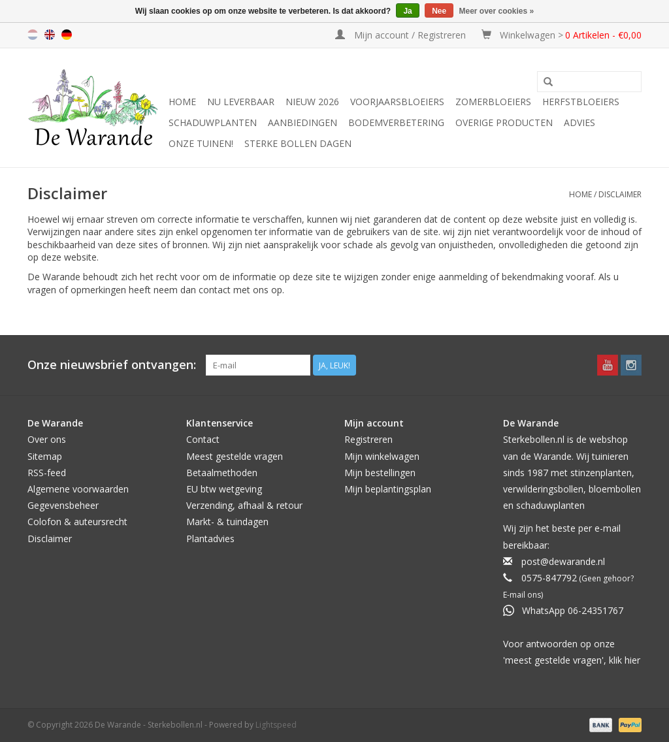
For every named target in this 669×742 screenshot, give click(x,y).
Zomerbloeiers (493, 101)
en (49, 34)
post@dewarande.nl (563, 561)
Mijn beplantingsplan (387, 489)
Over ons (46, 439)
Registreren (368, 439)
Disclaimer (620, 194)
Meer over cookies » (496, 11)
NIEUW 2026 (312, 101)
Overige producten (504, 122)
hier (632, 660)
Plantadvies (210, 538)
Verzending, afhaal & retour (244, 505)
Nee (439, 11)
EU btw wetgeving (224, 489)
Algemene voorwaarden (78, 489)
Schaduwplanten (213, 122)
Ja (407, 11)
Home (182, 101)
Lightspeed (276, 724)
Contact (203, 439)
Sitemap (44, 456)
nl (32, 34)
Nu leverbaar (240, 101)
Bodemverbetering (396, 122)
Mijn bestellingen (380, 472)
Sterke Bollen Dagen (297, 143)
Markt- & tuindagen (227, 521)
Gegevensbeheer (63, 505)
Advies (579, 122)
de (66, 34)
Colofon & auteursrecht (77, 521)
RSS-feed (46, 472)
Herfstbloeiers (580, 101)
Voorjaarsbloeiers (397, 101)
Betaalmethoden (221, 472)
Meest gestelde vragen (234, 456)
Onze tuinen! (201, 143)
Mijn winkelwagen (381, 456)
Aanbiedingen (302, 122)
